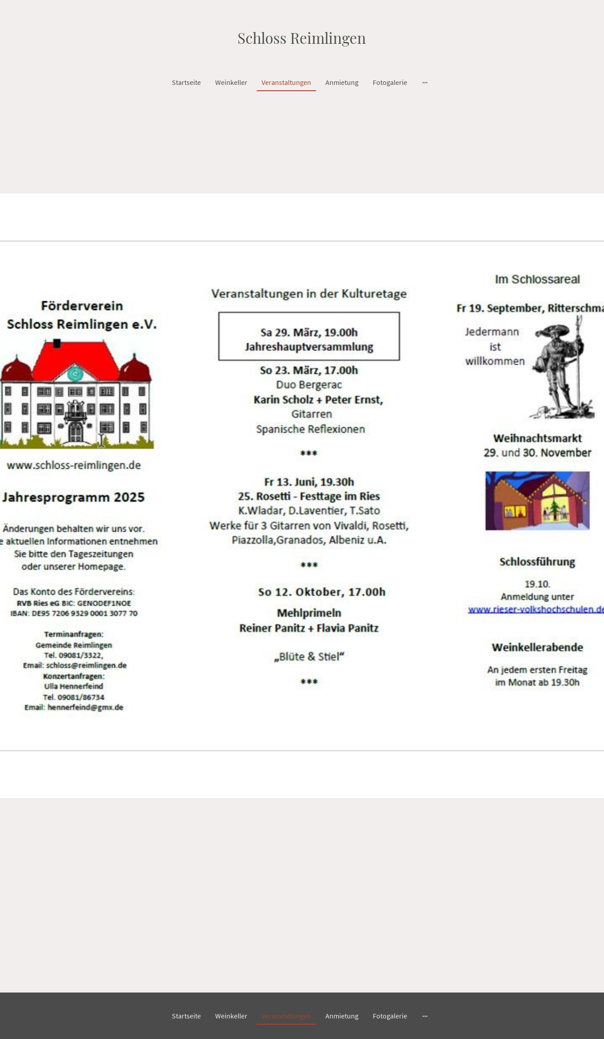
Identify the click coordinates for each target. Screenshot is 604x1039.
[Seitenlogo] (302, 36)
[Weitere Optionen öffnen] (425, 82)
